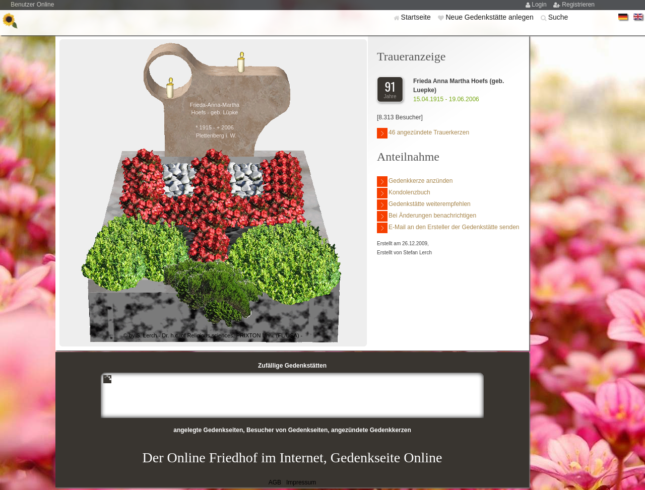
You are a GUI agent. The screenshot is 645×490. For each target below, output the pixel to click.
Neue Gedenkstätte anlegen (490, 17)
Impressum (301, 482)
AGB (275, 482)
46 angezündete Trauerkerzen (423, 133)
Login (540, 4)
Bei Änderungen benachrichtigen (426, 216)
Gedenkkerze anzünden (415, 181)
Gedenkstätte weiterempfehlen (424, 204)
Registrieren (578, 4)
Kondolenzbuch (403, 193)
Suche (558, 17)
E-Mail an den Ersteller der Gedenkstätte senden (448, 228)
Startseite (417, 17)
